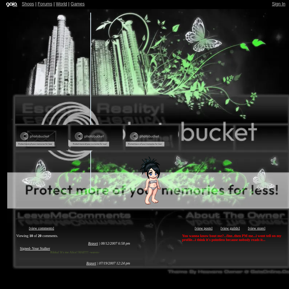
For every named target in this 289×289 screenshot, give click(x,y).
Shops (28, 3)
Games (78, 3)
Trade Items (262, 138)
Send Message (42, 138)
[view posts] (203, 228)
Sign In (278, 3)
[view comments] (41, 228)
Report (93, 243)
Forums (45, 3)
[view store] (256, 228)
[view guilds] (230, 228)
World (61, 3)
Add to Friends (96, 138)
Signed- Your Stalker (35, 248)
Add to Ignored (207, 138)
